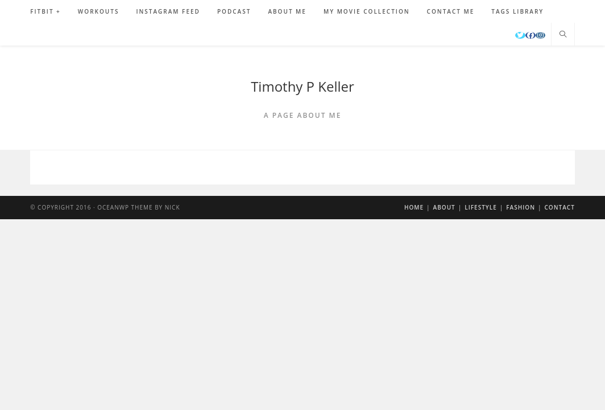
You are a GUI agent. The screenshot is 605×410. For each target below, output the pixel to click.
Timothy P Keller (302, 86)
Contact (560, 207)
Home (414, 207)
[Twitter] (520, 35)
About (444, 207)
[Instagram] (540, 35)
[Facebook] (530, 35)
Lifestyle (480, 207)
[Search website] (563, 34)
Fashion (520, 207)
